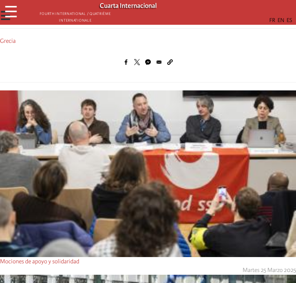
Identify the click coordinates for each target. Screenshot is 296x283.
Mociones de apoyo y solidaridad (39, 261)
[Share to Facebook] (126, 62)
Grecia (8, 40)
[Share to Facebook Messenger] (148, 62)
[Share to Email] (159, 62)
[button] (170, 62)
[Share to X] (137, 62)
